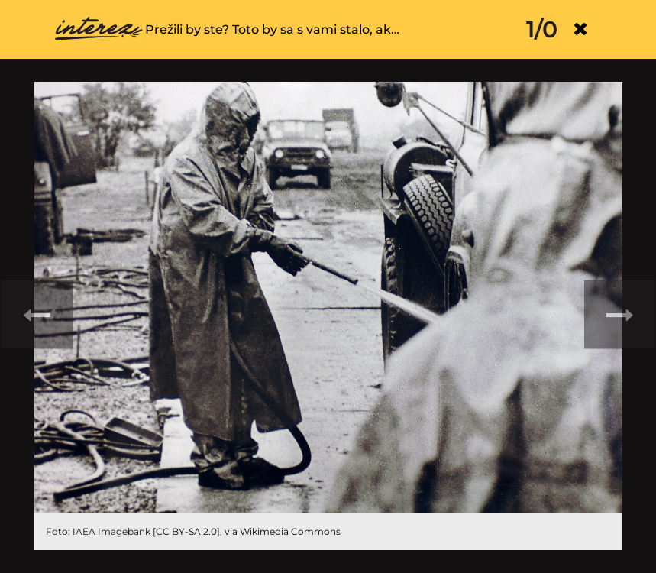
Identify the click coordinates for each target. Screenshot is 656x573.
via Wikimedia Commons (283, 531)
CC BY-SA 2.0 (186, 531)
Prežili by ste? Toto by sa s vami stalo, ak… (272, 29)
